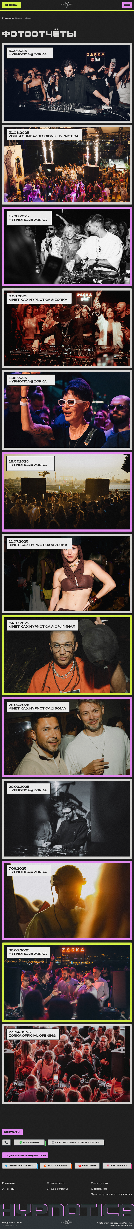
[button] (127, 5)
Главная (7, 18)
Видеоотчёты (57, 1189)
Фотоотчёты (56, 1183)
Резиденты (99, 1183)
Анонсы (8, 1189)
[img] (67, 83)
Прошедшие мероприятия (111, 1194)
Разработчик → (9, 1226)
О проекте (99, 1189)
